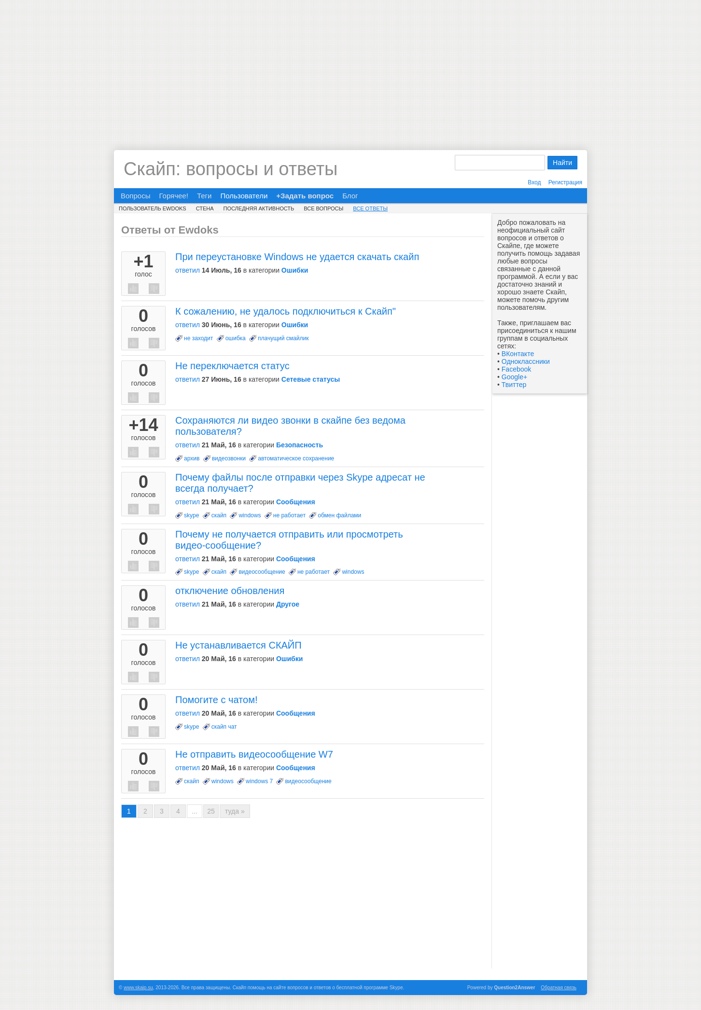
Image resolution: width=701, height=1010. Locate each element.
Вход (534, 182)
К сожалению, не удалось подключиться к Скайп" (285, 311)
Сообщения (295, 502)
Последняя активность (259, 208)
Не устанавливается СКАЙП (238, 645)
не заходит (198, 338)
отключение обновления (229, 590)
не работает (289, 515)
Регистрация (565, 182)
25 (211, 811)
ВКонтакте (518, 354)
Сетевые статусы (310, 379)
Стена (205, 208)
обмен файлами (339, 515)
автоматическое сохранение (296, 458)
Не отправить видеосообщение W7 (254, 754)
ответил (187, 270)
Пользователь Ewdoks (152, 208)
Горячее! (173, 196)
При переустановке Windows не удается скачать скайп (297, 256)
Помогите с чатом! (216, 699)
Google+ (514, 377)
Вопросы (135, 196)
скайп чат (224, 726)
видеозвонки (229, 458)
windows (249, 515)
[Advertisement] (350, 67)
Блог (350, 196)
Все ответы (370, 208)
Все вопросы (323, 208)
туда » (235, 811)
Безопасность (299, 445)
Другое (287, 604)
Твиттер (514, 384)
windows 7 (259, 781)
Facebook (516, 369)
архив (191, 458)
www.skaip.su (138, 987)
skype (191, 515)
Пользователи (243, 196)
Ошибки (294, 270)
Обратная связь (558, 987)
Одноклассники (526, 361)
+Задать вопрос (305, 196)
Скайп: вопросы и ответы (230, 169)
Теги (204, 196)
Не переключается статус (232, 365)
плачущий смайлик (283, 338)
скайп (218, 515)
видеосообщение (261, 571)
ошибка (235, 338)
